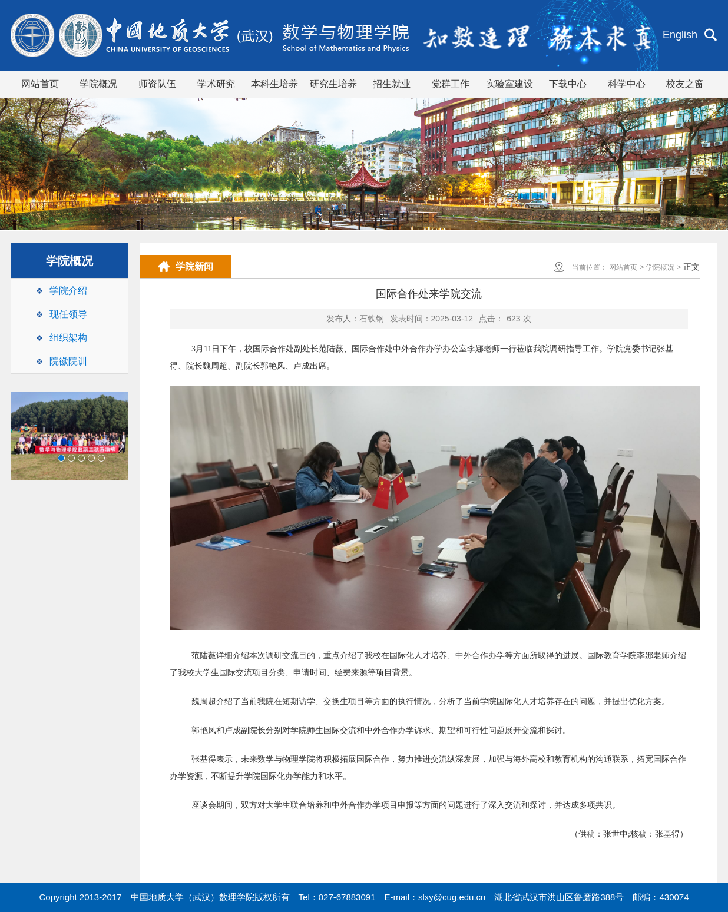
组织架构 (68, 338)
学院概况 (98, 84)
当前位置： (589, 267)
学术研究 (216, 84)
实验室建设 (509, 84)
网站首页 (40, 84)
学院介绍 (68, 291)
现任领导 (68, 314)
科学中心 (627, 84)
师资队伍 (157, 84)
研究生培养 (333, 84)
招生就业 (392, 84)
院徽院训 (68, 361)
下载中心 (568, 84)
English (680, 35)
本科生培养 (274, 84)
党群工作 (450, 84)
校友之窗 (685, 84)
